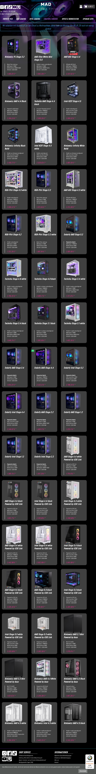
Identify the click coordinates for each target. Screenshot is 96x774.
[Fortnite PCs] (7, 19)
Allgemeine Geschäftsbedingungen (62, 756)
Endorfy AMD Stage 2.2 (43, 412)
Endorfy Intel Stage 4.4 (14, 412)
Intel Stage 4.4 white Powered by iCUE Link (73, 503)
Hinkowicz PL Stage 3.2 (14, 57)
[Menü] (93, 755)
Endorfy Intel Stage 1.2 (14, 456)
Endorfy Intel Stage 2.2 (44, 456)
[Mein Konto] (81, 6)
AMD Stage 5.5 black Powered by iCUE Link (43, 592)
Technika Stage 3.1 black (44, 323)
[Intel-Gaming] (34, 19)
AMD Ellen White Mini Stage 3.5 (43, 58)
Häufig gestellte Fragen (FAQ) (26, 762)
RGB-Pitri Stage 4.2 (13, 234)
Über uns (56, 760)
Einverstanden (83, 771)
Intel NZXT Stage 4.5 (72, 101)
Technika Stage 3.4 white (74, 279)
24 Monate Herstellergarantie (26, 756)
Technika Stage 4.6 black (45, 279)
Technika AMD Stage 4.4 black (44, 103)
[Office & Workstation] (70, 19)
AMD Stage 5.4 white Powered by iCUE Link (13, 547)
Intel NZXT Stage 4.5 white (42, 147)
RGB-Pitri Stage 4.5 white (15, 190)
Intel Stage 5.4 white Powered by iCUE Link (43, 547)
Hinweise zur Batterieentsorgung (62, 758)
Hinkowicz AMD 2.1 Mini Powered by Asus (74, 636)
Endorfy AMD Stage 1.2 (73, 412)
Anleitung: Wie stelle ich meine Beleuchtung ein (30, 758)
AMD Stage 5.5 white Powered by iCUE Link (43, 636)
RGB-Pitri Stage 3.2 (42, 190)
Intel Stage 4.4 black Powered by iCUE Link (43, 503)
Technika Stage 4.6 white (15, 279)
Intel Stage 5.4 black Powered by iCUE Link (73, 547)
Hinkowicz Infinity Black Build (15, 147)
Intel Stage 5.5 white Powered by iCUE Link (13, 636)
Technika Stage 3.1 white (74, 323)
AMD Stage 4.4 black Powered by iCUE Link (13, 503)
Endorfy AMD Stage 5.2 (73, 234)
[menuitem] (81, 6)
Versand (56, 762)
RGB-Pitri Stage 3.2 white (45, 234)
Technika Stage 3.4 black (15, 323)
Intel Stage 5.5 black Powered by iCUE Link (72, 592)
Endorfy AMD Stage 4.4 (44, 368)
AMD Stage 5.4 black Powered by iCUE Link (13, 592)
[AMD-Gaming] (20, 19)
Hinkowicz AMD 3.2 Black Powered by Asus (74, 680)
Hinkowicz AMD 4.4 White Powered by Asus (45, 680)
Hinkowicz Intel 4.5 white (45, 723)
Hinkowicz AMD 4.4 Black (15, 101)
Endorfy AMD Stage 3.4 (14, 368)
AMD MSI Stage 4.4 (72, 57)
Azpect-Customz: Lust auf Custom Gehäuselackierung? (32, 760)
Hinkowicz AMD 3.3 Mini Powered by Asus (15, 680)
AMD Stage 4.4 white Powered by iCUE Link (72, 458)
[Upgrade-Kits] (88, 19)
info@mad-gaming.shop (13, 14)
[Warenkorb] (89, 6)
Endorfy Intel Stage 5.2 (73, 368)
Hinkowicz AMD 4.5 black (74, 723)
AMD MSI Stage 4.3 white (74, 190)
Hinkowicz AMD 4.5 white (15, 723)
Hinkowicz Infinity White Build (74, 147)
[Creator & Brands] (51, 19)
